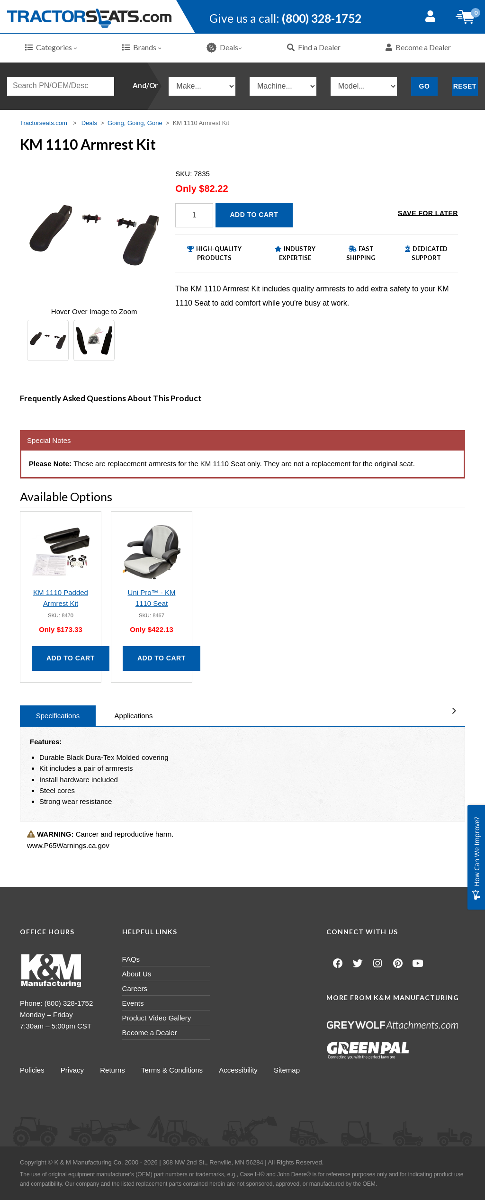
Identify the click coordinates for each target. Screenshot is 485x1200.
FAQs (131, 959)
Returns (113, 1070)
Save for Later (428, 214)
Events (133, 1003)
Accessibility (240, 1070)
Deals (224, 48)
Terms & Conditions (173, 1070)
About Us (137, 974)
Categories (51, 47)
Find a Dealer (314, 47)
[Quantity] (194, 215)
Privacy (72, 1070)
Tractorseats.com (43, 122)
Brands (142, 47)
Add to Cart (254, 214)
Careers (134, 988)
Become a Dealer (418, 47)
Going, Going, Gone (135, 122)
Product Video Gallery (156, 1018)
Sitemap (289, 1070)
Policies (32, 1070)
